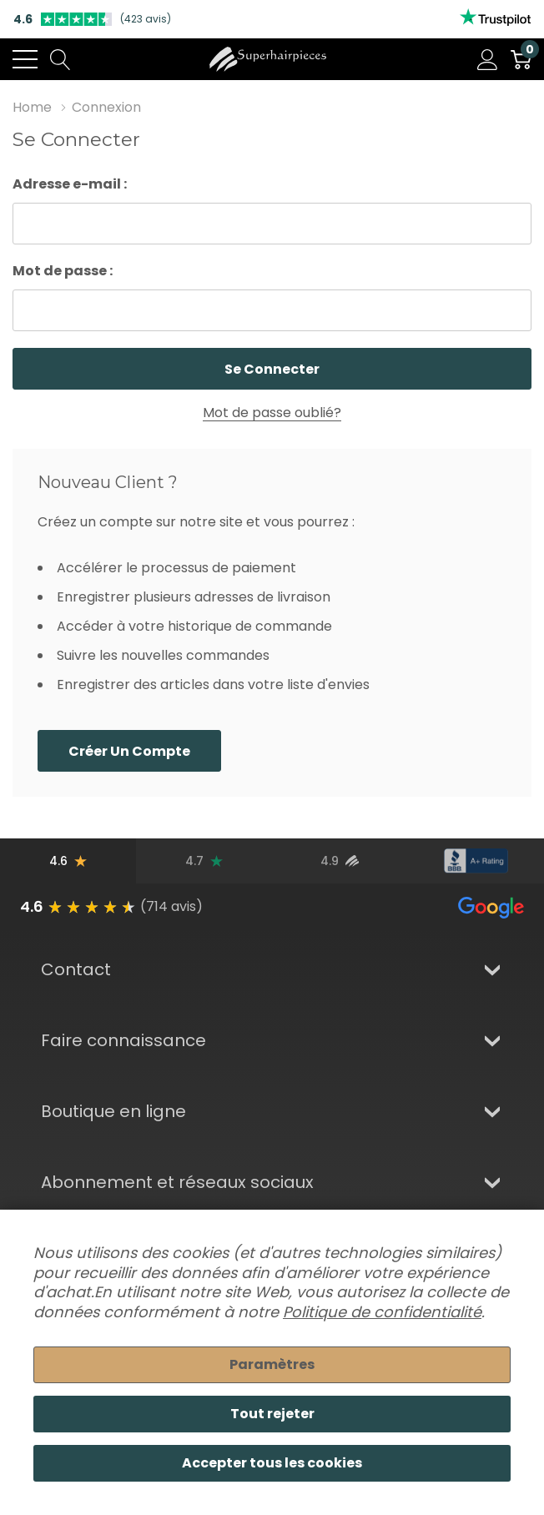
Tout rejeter (272, 1413)
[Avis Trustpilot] (204, 860)
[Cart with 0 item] (521, 59)
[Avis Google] (68, 860)
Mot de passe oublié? (272, 412)
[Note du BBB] (476, 860)
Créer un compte (129, 751)
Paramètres (272, 1364)
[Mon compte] (487, 59)
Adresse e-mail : (70, 184)
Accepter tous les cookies (272, 1462)
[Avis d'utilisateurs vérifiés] (340, 860)
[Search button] (60, 59)
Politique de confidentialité (382, 1311)
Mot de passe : (63, 270)
